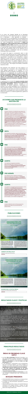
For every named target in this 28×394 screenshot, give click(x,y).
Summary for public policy (8, 251)
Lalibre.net (19, 392)
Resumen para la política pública (9, 289)
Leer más (3, 254)
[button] (13, 13)
